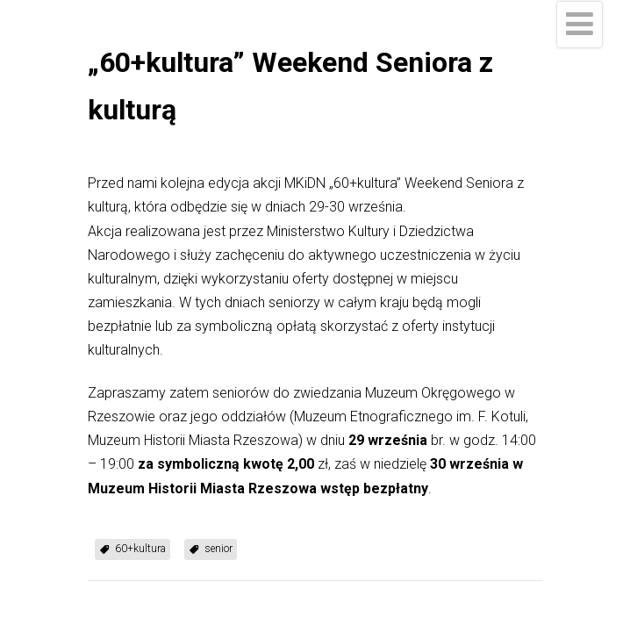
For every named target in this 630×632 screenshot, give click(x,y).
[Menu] (579, 24)
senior (218, 548)
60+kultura (140, 548)
